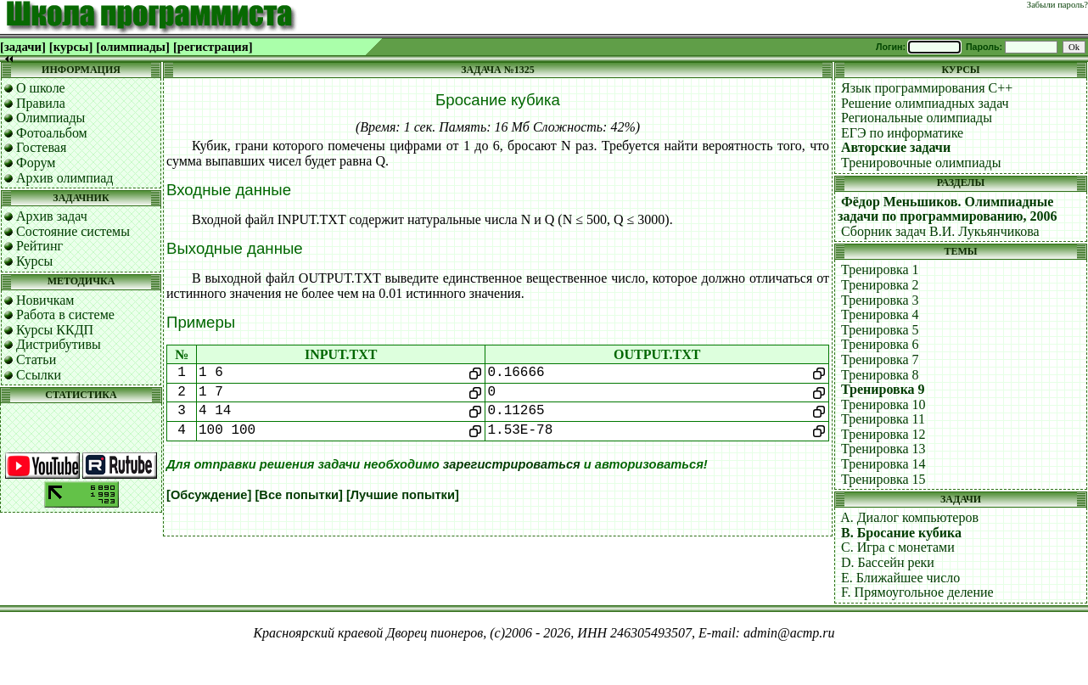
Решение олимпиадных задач (925, 103)
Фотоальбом (51, 133)
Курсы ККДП (54, 330)
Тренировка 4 (880, 314)
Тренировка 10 (883, 404)
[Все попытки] (298, 495)
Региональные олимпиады (916, 117)
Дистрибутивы (58, 344)
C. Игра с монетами (898, 547)
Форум (35, 162)
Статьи (36, 359)
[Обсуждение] (208, 495)
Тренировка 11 (883, 419)
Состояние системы (73, 231)
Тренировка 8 (880, 375)
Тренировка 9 (883, 389)
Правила (40, 103)
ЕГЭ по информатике (902, 133)
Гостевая (41, 147)
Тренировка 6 (880, 344)
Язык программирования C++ (926, 88)
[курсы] (71, 46)
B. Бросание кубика (901, 532)
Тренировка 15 (883, 479)
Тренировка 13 (883, 448)
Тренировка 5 (880, 330)
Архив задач (51, 216)
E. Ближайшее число (900, 577)
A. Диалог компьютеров (909, 517)
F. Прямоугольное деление (917, 592)
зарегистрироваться (511, 464)
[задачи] (23, 46)
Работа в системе (65, 314)
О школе (40, 88)
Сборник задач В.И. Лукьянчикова (940, 231)
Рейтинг (39, 246)
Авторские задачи (896, 147)
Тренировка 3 (880, 300)
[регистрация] (213, 46)
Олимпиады (50, 117)
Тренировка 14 (883, 464)
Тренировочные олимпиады (921, 162)
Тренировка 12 (883, 434)
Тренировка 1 (880, 269)
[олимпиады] (133, 46)
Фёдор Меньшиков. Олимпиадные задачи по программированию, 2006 (947, 209)
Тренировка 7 (880, 359)
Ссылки (38, 375)
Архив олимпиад (65, 178)
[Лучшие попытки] (402, 495)
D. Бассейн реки (887, 562)
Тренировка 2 (880, 285)
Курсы (34, 261)
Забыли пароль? (1057, 4)
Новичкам (45, 300)
